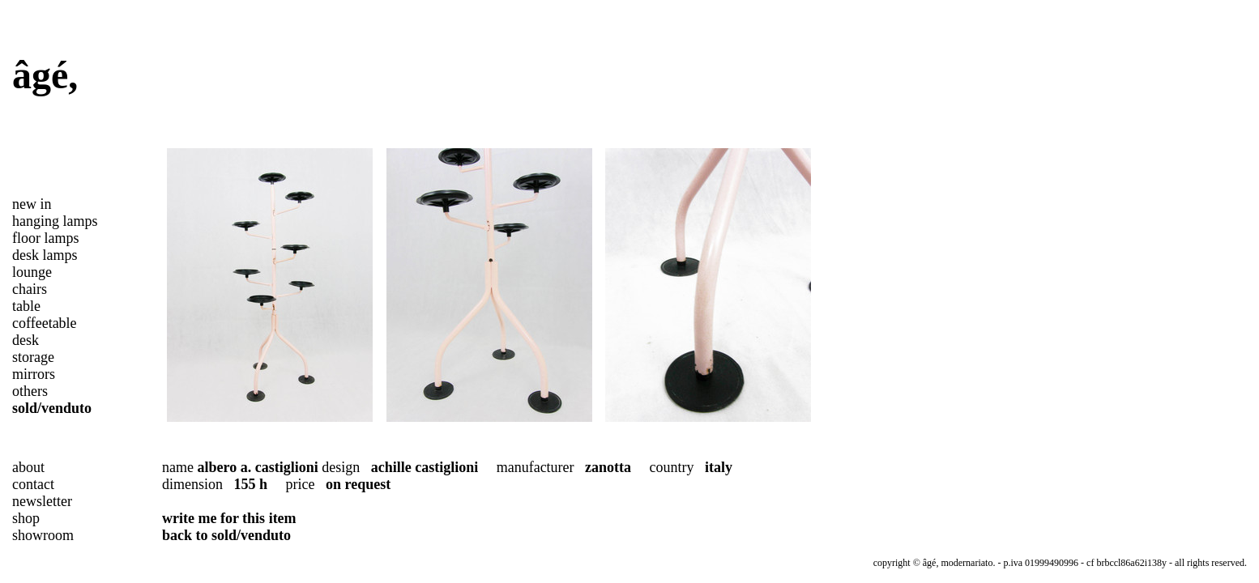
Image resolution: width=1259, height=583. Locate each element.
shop (26, 518)
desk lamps (45, 255)
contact (33, 484)
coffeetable (44, 323)
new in (32, 204)
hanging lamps (55, 221)
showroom (43, 535)
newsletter (42, 501)
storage (33, 357)
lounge (32, 272)
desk (25, 340)
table (26, 306)
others (30, 391)
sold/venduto (52, 408)
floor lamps (45, 238)
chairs (29, 289)
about (28, 467)
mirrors (33, 374)
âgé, (45, 74)
